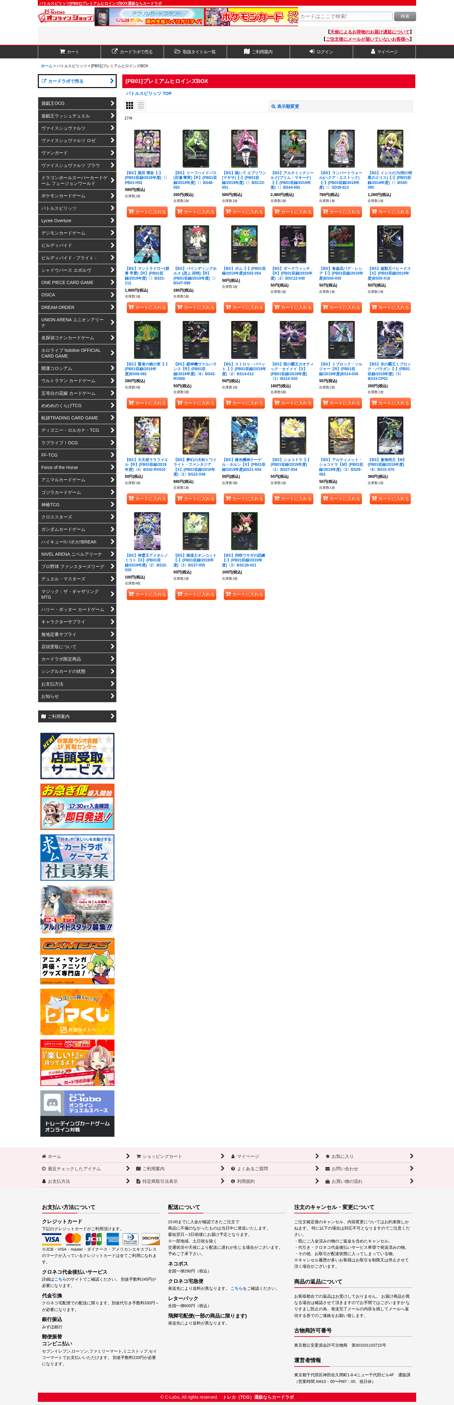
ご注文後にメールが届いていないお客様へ (368, 39)
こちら (60, 1279)
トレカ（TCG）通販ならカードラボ (258, 1397)
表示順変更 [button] (285, 106)
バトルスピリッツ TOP (149, 93)
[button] (195, 51)
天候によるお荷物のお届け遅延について (370, 31)
